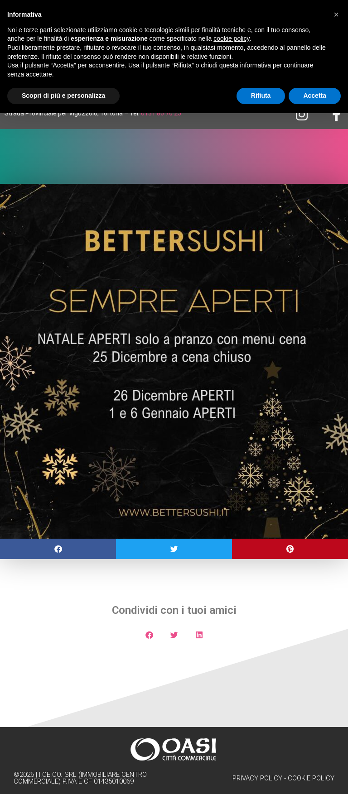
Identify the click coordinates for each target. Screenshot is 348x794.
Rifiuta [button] (261, 95)
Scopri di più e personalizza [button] (63, 95)
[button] (58, 549)
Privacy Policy (257, 778)
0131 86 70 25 (161, 113)
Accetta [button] (314, 95)
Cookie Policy (311, 778)
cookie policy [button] (231, 38)
